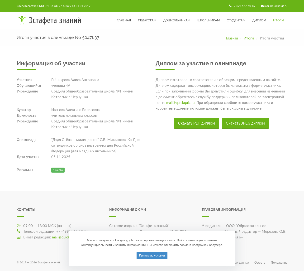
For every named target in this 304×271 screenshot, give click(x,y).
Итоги (278, 20)
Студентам (236, 20)
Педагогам (147, 20)
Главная (124, 20)
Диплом (259, 20)
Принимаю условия (152, 255)
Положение (279, 262)
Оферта (259, 262)
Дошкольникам (176, 20)
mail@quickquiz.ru (275, 6)
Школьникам (208, 20)
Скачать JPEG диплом (245, 123)
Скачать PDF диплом (196, 123)
